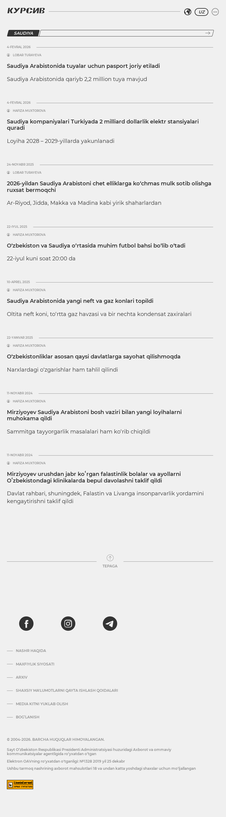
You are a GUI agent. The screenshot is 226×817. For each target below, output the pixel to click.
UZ (201, 12)
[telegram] (110, 623)
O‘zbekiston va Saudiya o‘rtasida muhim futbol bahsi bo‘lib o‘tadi (96, 245)
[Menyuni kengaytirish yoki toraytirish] (215, 12)
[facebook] (26, 623)
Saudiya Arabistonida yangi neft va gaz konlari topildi (80, 301)
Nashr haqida (31, 651)
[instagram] (68, 623)
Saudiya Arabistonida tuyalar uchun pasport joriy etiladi (83, 66)
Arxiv (22, 677)
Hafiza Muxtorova (29, 111)
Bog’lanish (27, 717)
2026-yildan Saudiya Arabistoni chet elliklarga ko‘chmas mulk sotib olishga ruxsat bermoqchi (109, 186)
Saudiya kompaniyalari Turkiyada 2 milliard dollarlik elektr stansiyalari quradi (103, 125)
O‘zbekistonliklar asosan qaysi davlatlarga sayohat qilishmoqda (94, 356)
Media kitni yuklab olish (42, 704)
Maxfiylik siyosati (35, 664)
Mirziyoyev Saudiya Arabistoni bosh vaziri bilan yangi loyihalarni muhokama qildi (94, 415)
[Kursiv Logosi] (26, 10)
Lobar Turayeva (27, 55)
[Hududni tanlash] (188, 12)
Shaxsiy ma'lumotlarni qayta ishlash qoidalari (67, 690)
